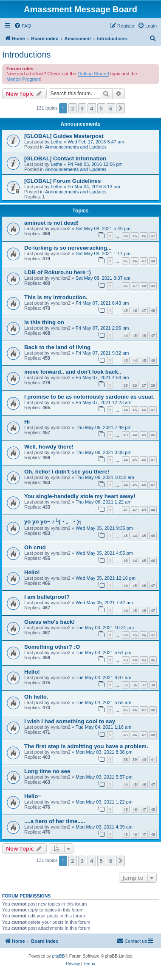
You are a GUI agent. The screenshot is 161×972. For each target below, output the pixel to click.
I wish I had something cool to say (69, 721)
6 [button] (110, 108)
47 (153, 236)
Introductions (26, 54)
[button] (120, 108)
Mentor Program (23, 79)
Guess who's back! (49, 622)
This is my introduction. (56, 297)
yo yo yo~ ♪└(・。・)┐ (53, 521)
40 (143, 759)
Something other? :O (52, 647)
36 (135, 685)
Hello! (32, 572)
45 (135, 236)
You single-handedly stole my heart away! (79, 496)
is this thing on (44, 322)
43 (126, 360)
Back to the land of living (57, 347)
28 (153, 385)
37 (143, 685)
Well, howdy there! (48, 446)
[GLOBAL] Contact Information (65, 158)
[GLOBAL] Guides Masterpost (64, 136)
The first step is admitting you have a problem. (86, 746)
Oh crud (35, 547)
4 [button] (91, 108)
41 (126, 509)
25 (126, 385)
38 (153, 685)
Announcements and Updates (76, 146)
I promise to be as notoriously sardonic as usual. (89, 397)
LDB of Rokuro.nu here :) (57, 272)
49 (153, 286)
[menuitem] (22, 26)
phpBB (58, 956)
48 (153, 261)
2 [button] (72, 108)
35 (126, 685)
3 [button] (82, 108)
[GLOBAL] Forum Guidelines (62, 181)
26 (135, 385)
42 (135, 509)
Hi (27, 422)
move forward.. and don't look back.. (72, 372)
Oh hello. (36, 697)
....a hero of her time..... (54, 821)
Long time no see (47, 771)
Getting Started (93, 73)
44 (126, 236)
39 (135, 759)
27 (143, 385)
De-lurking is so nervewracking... (68, 248)
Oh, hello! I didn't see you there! (66, 471)
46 (143, 236)
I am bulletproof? (47, 597)
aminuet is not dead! (51, 223)
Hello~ (32, 796)
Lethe (56, 141)
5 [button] (101, 108)
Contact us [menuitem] (132, 941)
